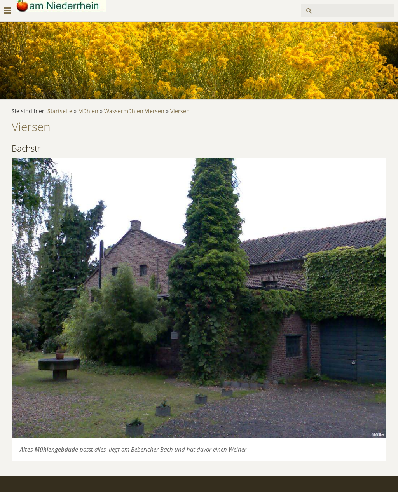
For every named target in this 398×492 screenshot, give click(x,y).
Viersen (180, 111)
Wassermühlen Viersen (134, 111)
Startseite (59, 111)
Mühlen (88, 111)
